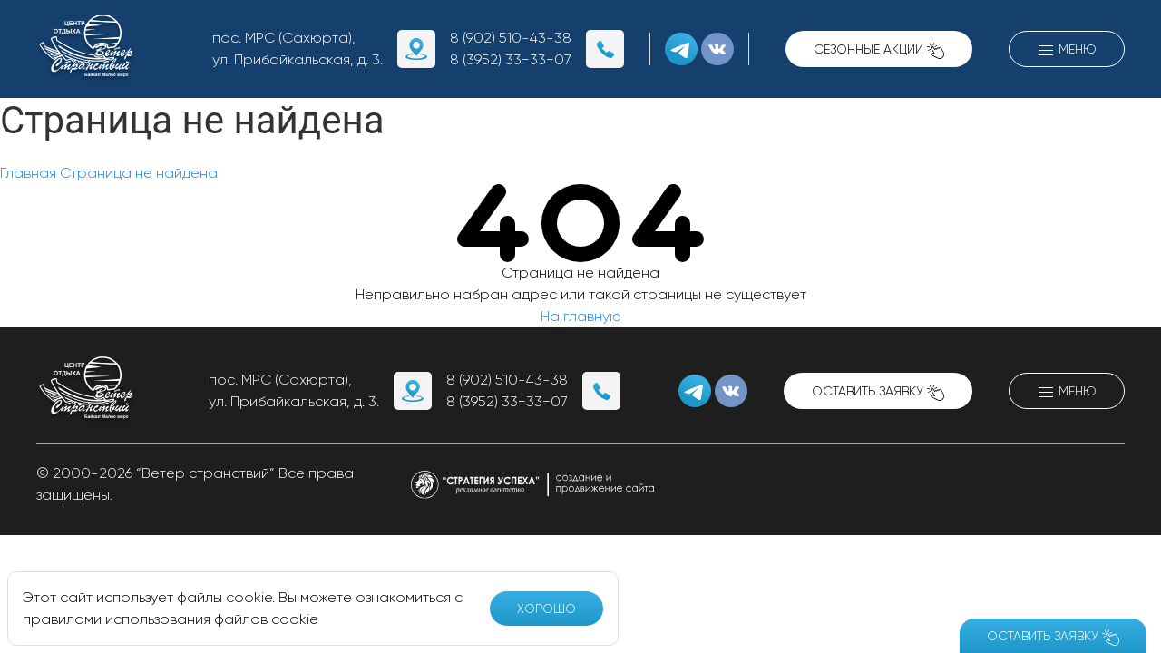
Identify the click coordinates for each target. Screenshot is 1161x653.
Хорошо (546, 608)
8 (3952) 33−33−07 (510, 59)
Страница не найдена (139, 172)
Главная (28, 172)
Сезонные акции (879, 50)
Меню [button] (1067, 51)
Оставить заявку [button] (878, 392)
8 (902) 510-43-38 (510, 37)
